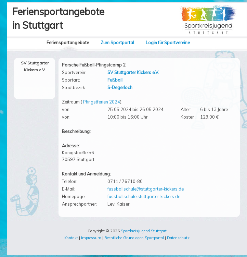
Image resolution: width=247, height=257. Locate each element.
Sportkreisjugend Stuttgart (144, 231)
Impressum (91, 237)
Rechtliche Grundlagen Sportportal (134, 237)
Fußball (114, 80)
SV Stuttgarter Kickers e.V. (133, 72)
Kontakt (71, 237)
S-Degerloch (119, 87)
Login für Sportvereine (168, 42)
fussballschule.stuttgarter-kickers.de (143, 196)
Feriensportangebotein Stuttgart (58, 18)
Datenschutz (178, 237)
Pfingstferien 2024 (101, 102)
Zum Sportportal (117, 42)
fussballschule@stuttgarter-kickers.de (145, 189)
